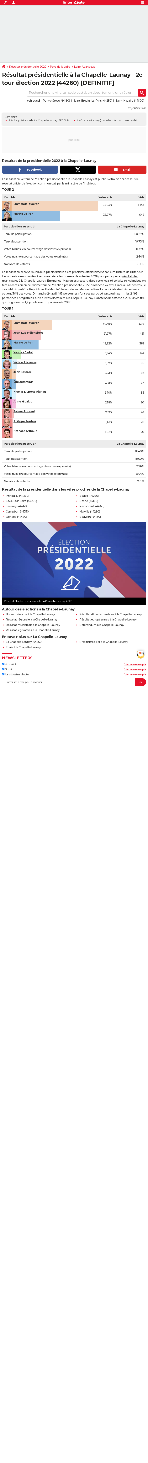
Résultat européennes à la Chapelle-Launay (108, 619)
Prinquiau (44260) (17, 495)
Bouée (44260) (89, 495)
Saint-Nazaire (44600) (130, 100)
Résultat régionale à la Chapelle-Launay (31, 619)
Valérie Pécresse (24, 362)
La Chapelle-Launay (88, 120)
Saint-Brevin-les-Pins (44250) (92, 100)
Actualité (9, 664)
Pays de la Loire (60, 66)
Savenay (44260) (16, 506)
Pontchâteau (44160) (56, 100)
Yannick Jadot (23, 352)
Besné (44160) (88, 501)
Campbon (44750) (17, 511)
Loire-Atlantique (84, 66)
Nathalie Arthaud (25, 431)
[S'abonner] (74, 682)
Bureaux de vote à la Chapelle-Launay (30, 614)
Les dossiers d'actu (15, 674)
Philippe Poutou (24, 421)
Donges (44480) (16, 517)
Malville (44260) (89, 511)
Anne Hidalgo (22, 401)
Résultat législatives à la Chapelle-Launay (33, 630)
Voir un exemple (135, 664)
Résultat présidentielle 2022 (27, 66)
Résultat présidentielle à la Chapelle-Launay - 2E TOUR (39, 120)
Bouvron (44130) (90, 517)
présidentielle (55, 272)
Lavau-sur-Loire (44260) (21, 501)
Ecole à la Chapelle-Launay (23, 647)
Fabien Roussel (23, 411)
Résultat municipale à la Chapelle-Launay (33, 625)
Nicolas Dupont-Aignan (29, 391)
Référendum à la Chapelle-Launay (101, 625)
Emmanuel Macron (26, 204)
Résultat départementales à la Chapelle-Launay (110, 614)
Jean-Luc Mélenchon (28, 332)
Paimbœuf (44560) (91, 506)
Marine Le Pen (23, 213)
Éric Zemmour (23, 382)
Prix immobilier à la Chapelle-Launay (103, 642)
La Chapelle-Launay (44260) (24, 642)
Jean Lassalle (22, 372)
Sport (7, 669)
